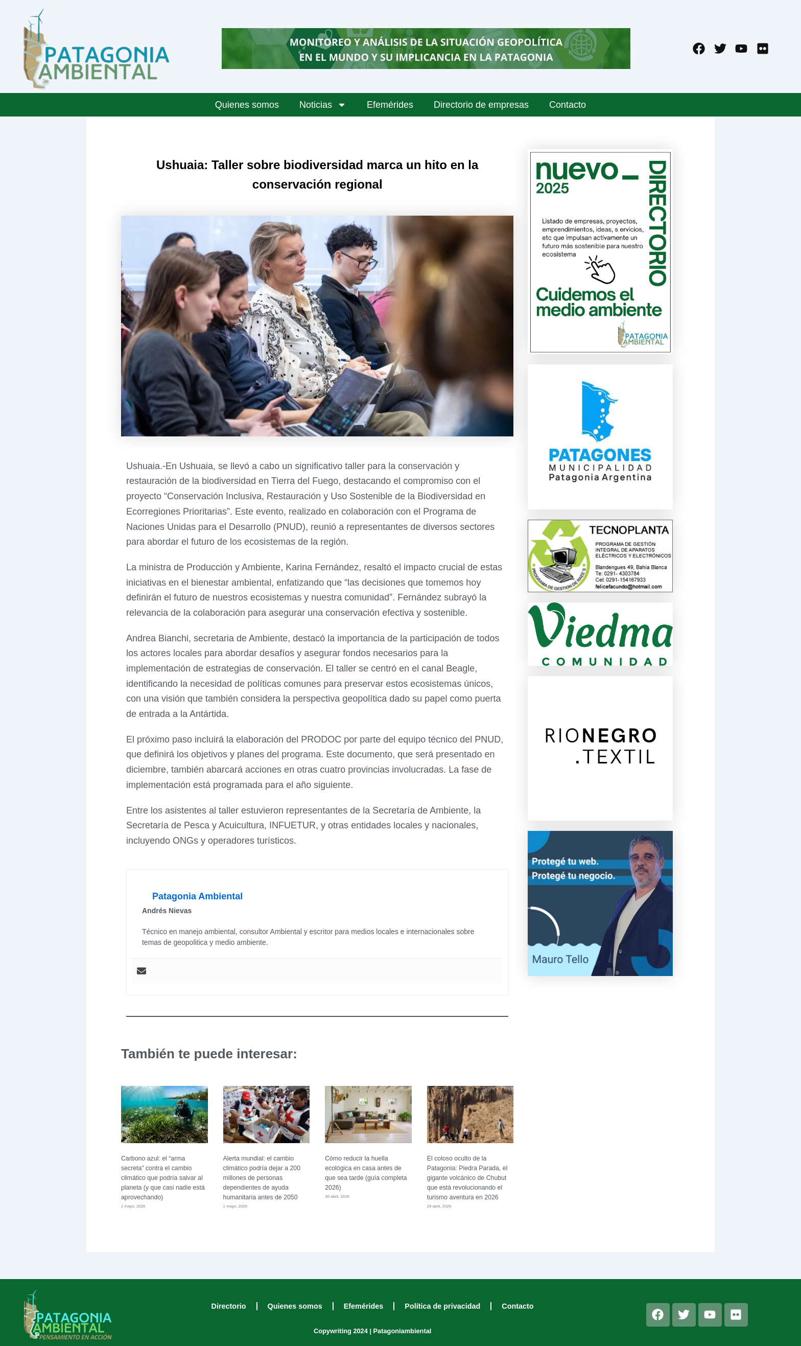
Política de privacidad (442, 1306)
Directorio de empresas (481, 105)
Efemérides (390, 105)
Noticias (322, 104)
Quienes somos (247, 105)
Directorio (228, 1306)
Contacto (567, 105)
